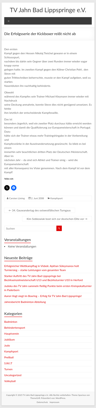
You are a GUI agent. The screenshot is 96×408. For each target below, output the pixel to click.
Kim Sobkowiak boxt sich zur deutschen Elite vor (57, 218)
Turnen (8, 369)
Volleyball (10, 381)
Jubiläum (9, 339)
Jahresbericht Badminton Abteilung (25, 301)
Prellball (9, 357)
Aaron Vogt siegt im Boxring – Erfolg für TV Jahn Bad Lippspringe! (43, 295)
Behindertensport (14, 327)
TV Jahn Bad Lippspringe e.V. (48, 10)
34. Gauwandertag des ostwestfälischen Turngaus (40, 210)
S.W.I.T (8, 363)
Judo (7, 345)
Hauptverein (11, 333)
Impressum (54, 402)
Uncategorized (13, 375)
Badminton (10, 321)
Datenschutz (42, 402)
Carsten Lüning (17, 198)
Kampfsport (56, 198)
